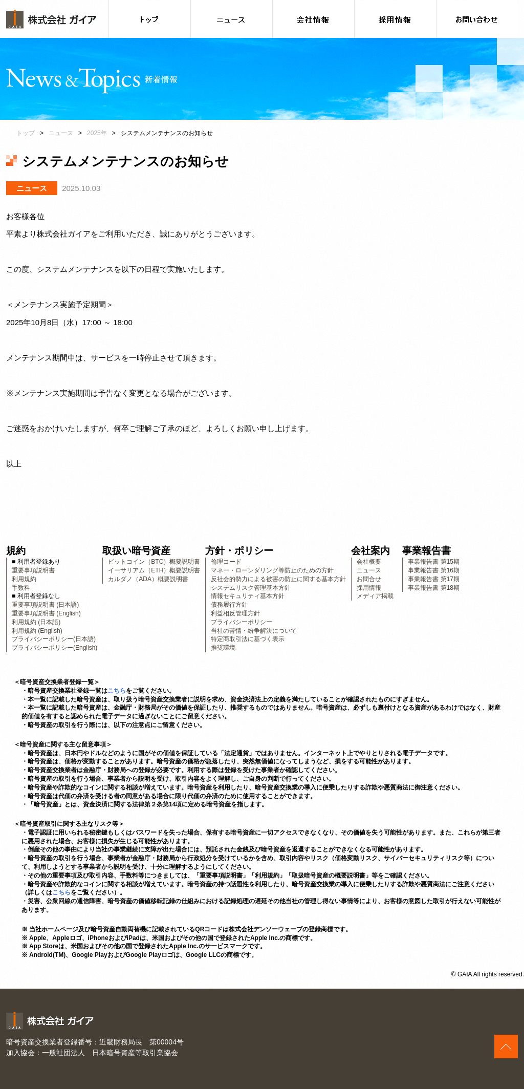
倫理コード (226, 561)
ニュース (61, 133)
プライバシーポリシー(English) (54, 647)
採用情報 (369, 587)
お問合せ (369, 579)
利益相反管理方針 (235, 613)
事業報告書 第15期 (434, 561)
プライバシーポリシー (241, 622)
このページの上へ (506, 1046)
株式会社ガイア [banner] (51, 19)
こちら (116, 690)
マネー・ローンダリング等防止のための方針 (272, 570)
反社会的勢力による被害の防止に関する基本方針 (278, 579)
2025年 (97, 133)
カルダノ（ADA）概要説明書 (148, 579)
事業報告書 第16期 (434, 570)
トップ (25, 133)
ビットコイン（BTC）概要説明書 (154, 561)
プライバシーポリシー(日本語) (54, 639)
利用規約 (24, 579)
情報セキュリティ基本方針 (248, 596)
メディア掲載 (375, 596)
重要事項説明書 (33, 570)
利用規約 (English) (37, 630)
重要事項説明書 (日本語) (45, 604)
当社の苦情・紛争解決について (254, 630)
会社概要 (369, 561)
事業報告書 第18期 (434, 587)
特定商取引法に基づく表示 (248, 639)
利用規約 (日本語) (36, 622)
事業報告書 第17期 (434, 579)
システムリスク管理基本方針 (251, 587)
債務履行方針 (229, 604)
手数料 (21, 587)
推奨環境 (223, 647)
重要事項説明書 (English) (46, 613)
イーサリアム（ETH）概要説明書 (154, 570)
